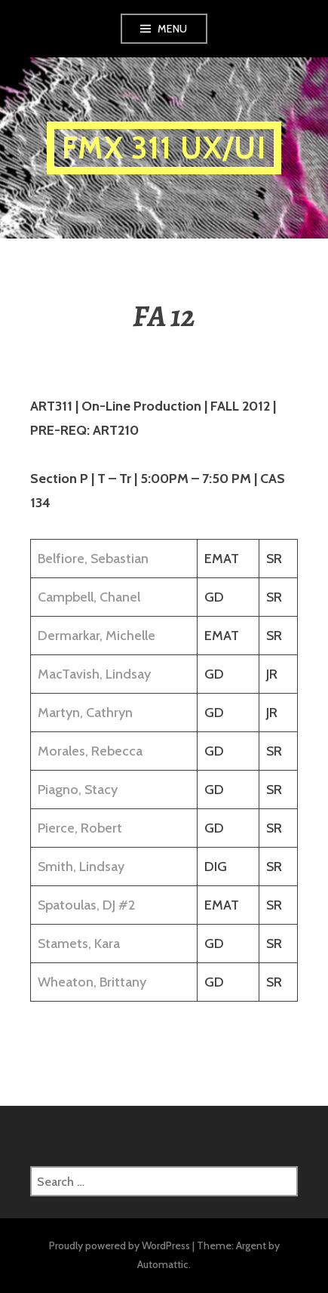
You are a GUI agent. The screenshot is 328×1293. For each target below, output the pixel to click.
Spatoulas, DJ (76, 905)
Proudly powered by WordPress (119, 1245)
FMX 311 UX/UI (164, 147)
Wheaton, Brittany (92, 982)
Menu (173, 28)
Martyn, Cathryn (85, 712)
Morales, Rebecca (90, 751)
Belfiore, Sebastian (93, 558)
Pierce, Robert (80, 828)
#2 (126, 905)
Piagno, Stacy (78, 789)
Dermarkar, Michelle (96, 635)
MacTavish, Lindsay (94, 674)
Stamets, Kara (79, 943)
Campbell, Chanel (89, 597)
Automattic (163, 1264)
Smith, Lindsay (81, 866)
